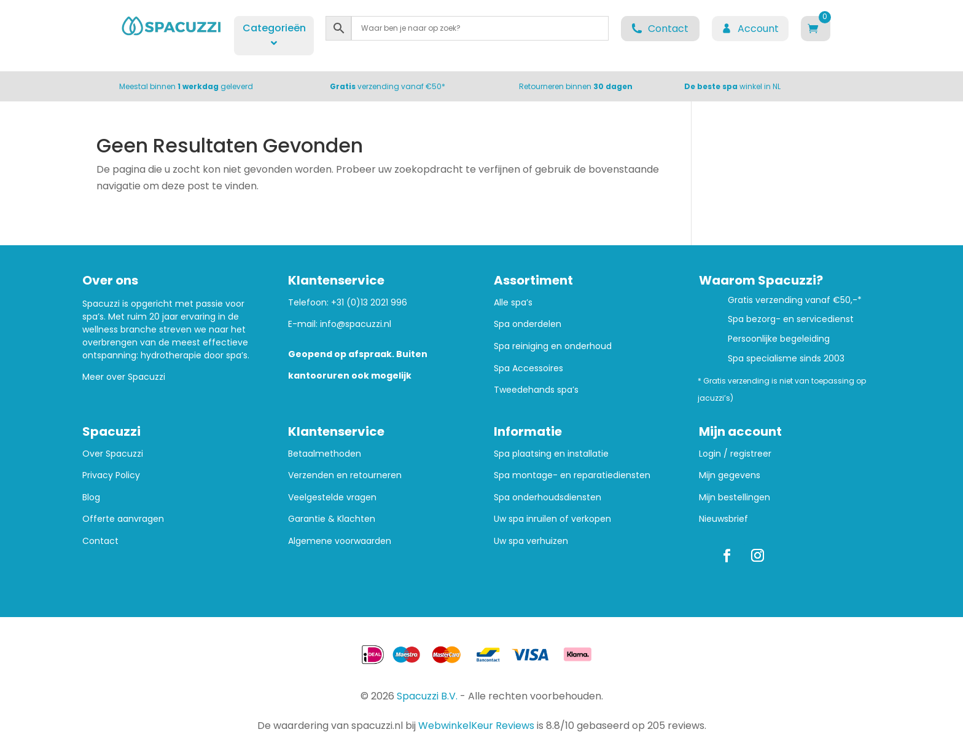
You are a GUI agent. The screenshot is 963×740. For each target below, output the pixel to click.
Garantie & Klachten (331, 519)
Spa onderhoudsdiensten (547, 497)
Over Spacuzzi (112, 454)
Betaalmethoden (324, 454)
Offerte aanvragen (123, 519)
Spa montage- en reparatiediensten (572, 475)
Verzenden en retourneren (345, 475)
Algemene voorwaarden (339, 541)
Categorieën (274, 34)
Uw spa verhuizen (531, 541)
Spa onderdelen (527, 324)
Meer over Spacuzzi (123, 377)
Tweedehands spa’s (536, 390)
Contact (100, 541)
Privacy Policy (111, 475)
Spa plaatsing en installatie (551, 454)
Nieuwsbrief (723, 519)
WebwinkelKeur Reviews (476, 725)
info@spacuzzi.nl (355, 324)
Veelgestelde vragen (332, 497)
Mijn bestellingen (734, 497)
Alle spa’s (513, 303)
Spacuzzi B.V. (427, 696)
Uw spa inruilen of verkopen (552, 519)
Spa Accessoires (528, 368)
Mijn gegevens (729, 475)
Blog (91, 497)
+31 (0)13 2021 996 (369, 302)
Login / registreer (735, 454)
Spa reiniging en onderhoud (553, 346)
